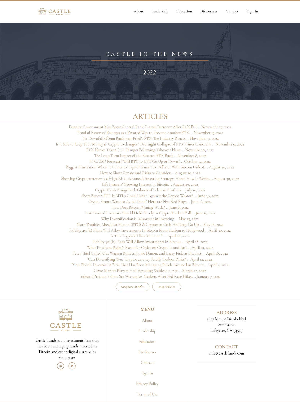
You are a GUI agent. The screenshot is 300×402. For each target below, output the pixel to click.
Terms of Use (147, 394)
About (147, 320)
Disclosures (147, 352)
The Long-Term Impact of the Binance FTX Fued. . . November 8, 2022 (150, 155)
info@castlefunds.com (226, 353)
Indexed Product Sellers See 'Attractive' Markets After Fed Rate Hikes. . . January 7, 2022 (150, 276)
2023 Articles (166, 286)
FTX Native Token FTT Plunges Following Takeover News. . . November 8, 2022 (150, 149)
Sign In (147, 373)
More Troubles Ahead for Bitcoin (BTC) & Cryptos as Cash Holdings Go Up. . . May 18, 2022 (150, 224)
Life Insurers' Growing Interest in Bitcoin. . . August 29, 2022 (150, 184)
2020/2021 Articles (132, 286)
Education (147, 341)
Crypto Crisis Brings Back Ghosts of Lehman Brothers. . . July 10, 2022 (150, 190)
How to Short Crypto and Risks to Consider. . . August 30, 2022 (150, 172)
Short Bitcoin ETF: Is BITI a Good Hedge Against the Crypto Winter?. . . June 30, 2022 (150, 195)
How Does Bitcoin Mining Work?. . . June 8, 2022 (150, 207)
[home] (54, 12)
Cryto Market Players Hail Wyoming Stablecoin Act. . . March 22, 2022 (150, 270)
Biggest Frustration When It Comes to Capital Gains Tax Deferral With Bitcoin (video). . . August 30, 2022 (150, 167)
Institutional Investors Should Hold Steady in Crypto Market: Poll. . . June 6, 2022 (150, 213)
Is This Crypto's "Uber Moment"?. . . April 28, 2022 (150, 236)
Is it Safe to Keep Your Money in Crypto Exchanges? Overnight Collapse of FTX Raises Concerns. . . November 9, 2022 (150, 144)
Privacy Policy (147, 383)
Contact (147, 362)
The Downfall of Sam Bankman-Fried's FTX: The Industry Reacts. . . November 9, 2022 (150, 138)
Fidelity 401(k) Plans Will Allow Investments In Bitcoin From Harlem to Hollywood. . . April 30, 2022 (150, 230)
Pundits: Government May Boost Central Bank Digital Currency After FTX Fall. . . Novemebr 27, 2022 (150, 126)
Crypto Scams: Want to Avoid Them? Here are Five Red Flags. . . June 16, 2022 (150, 201)
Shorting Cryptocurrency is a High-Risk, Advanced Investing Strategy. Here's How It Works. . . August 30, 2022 (150, 178)
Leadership (147, 330)
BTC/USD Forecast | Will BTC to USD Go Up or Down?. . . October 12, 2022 (150, 161)
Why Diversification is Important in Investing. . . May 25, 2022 (150, 218)
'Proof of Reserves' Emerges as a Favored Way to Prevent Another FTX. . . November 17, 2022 (150, 132)
